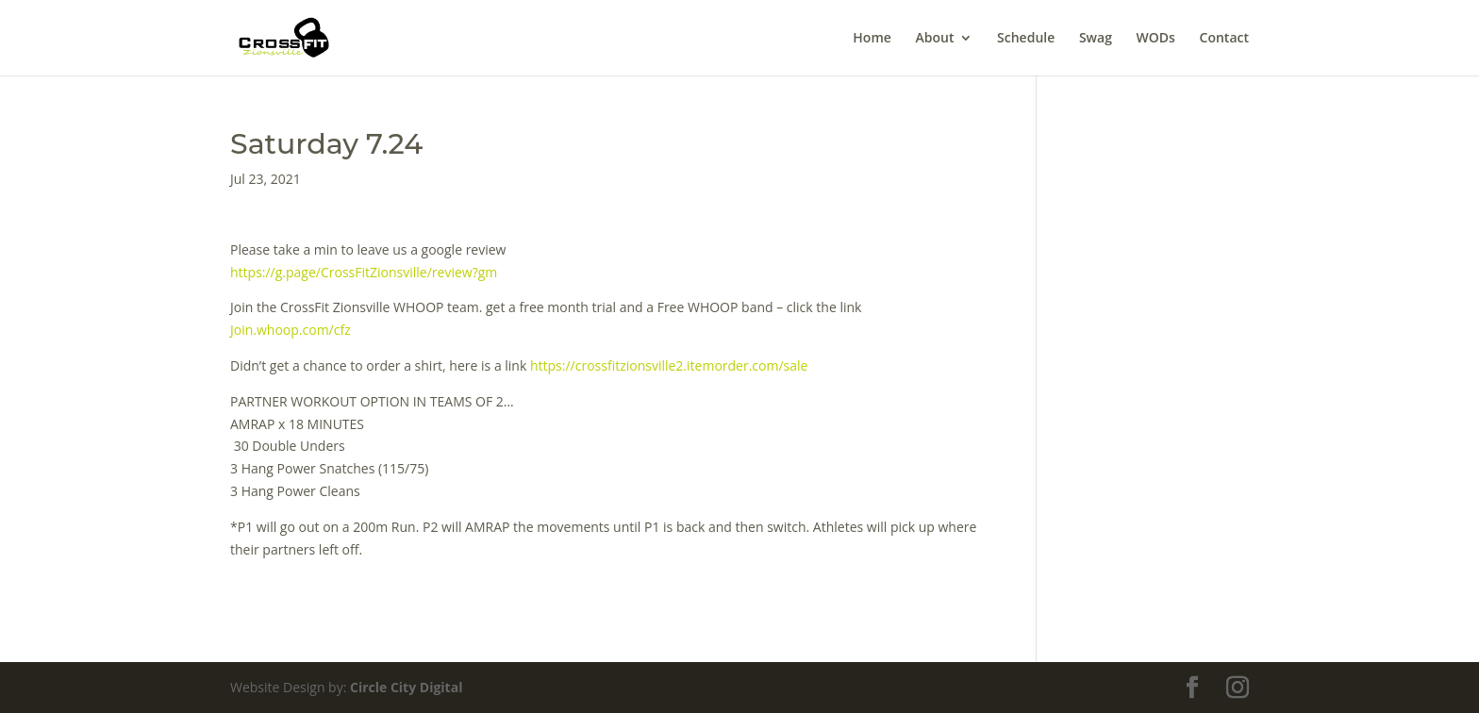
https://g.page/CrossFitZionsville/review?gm (363, 272)
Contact (1224, 38)
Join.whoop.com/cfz (290, 330)
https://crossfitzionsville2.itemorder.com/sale (668, 365)
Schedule (1026, 38)
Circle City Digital (406, 687)
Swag (1095, 38)
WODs (1156, 38)
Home (872, 38)
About (934, 38)
